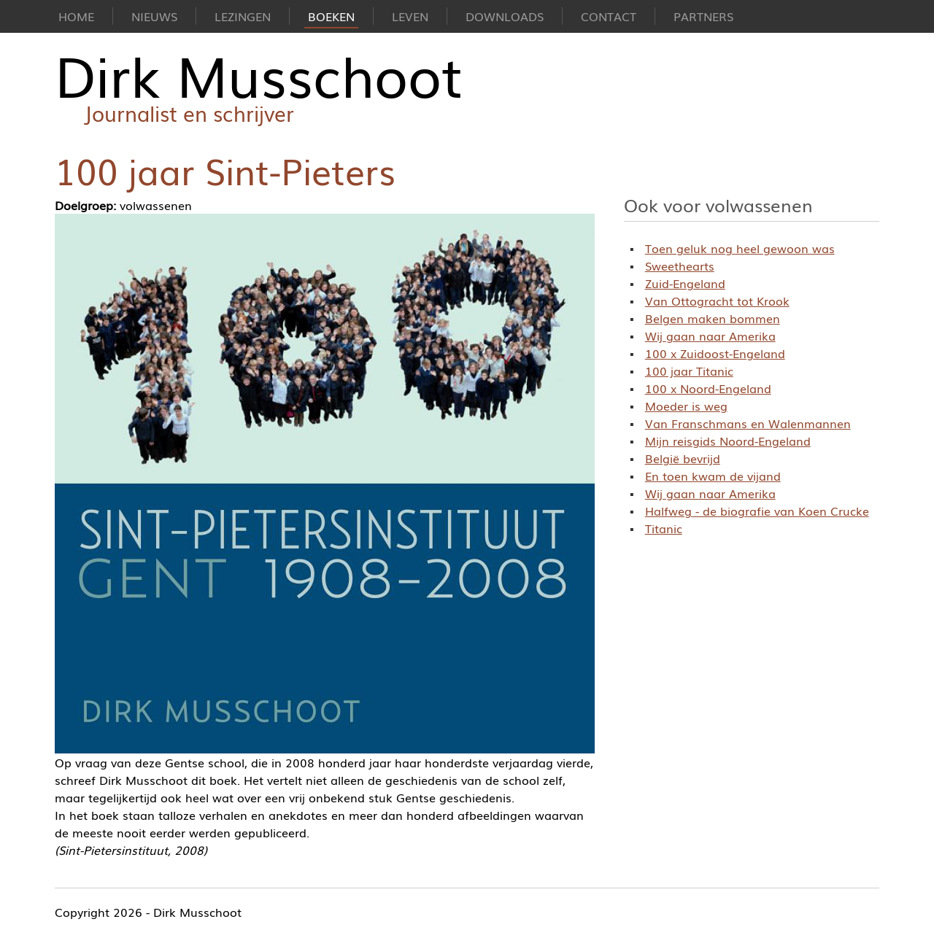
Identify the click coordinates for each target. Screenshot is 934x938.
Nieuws (154, 16)
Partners (703, 16)
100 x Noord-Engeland (708, 388)
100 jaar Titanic (689, 370)
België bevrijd (682, 458)
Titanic (663, 528)
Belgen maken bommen (712, 318)
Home (76, 16)
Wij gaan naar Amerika (710, 335)
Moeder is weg (686, 405)
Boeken (331, 16)
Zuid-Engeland (685, 283)
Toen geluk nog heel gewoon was (740, 248)
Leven (410, 16)
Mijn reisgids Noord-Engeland (728, 440)
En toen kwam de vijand (713, 475)
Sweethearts (679, 265)
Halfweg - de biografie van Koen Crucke (757, 510)
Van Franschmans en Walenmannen (748, 423)
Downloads (505, 16)
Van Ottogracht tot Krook (717, 300)
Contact (608, 16)
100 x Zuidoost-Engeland (715, 353)
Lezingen (243, 16)
